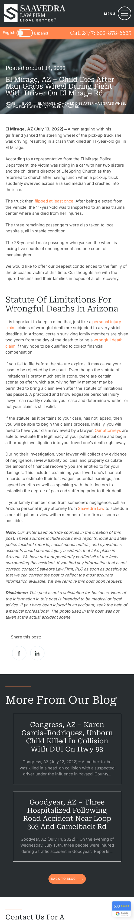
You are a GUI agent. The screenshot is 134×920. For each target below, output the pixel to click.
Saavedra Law (91, 508)
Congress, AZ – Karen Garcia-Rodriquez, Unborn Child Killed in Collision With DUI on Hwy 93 (67, 737)
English (9, 32)
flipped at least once (54, 201)
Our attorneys (108, 430)
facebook (19, 653)
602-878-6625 (114, 33)
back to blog (63, 879)
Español (41, 33)
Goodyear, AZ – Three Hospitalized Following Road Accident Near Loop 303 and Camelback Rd (67, 814)
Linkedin (37, 653)
